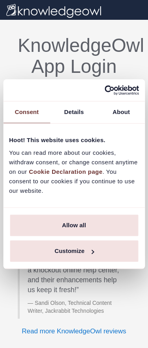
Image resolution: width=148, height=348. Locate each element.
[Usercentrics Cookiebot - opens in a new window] (105, 90)
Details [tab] (74, 111)
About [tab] (121, 111)
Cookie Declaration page (66, 171)
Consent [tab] (27, 111)
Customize (74, 250)
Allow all (74, 225)
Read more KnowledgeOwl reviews (74, 331)
